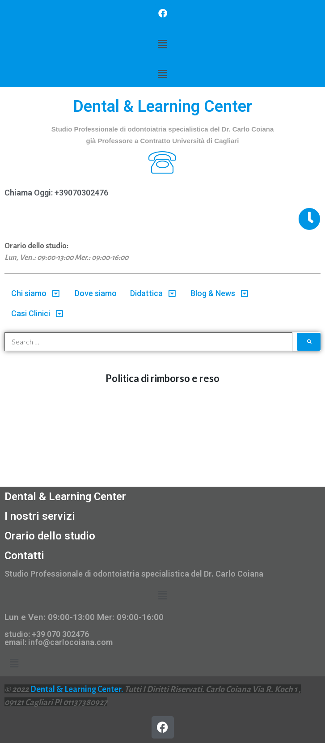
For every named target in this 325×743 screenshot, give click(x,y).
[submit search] (309, 342)
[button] (162, 44)
